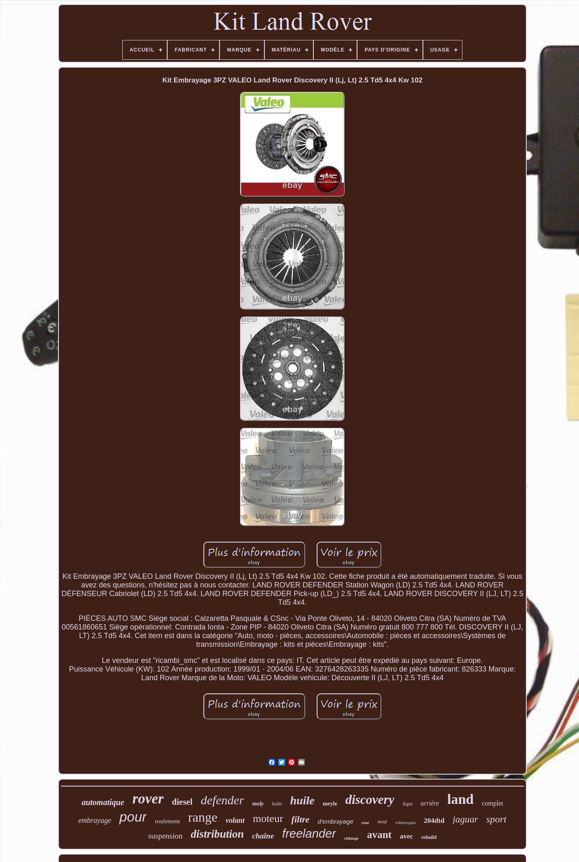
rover (148, 799)
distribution (217, 834)
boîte (277, 804)
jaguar (465, 819)
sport (496, 819)
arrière (429, 803)
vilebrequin (405, 822)
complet (492, 803)
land (460, 799)
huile (302, 800)
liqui (407, 804)
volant (235, 820)
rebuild (429, 837)
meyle (330, 804)
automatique (103, 802)
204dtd (434, 820)
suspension (165, 835)
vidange (351, 838)
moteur (268, 818)
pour (133, 816)
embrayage (94, 820)
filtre (301, 819)
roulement (167, 821)
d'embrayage (335, 821)
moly (258, 804)
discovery (370, 799)
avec (406, 836)
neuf (382, 821)
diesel (182, 802)
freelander (309, 833)
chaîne (263, 835)
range (202, 817)
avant (379, 834)
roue (365, 822)
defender (222, 800)
